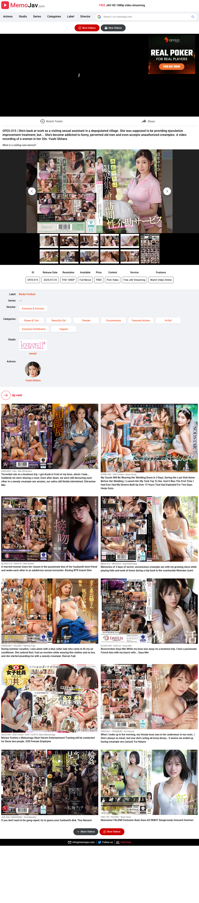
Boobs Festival (27, 294)
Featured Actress (141, 320)
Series (37, 16)
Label (70, 16)
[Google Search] (193, 16)
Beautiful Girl (59, 320)
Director (85, 16)
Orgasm (63, 329)
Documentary (113, 320)
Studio (23, 16)
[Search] (146, 16)
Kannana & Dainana (33, 308)
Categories (54, 16)
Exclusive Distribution (34, 329)
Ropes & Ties (31, 320)
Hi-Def (168, 320)
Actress (8, 16)
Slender (86, 320)
